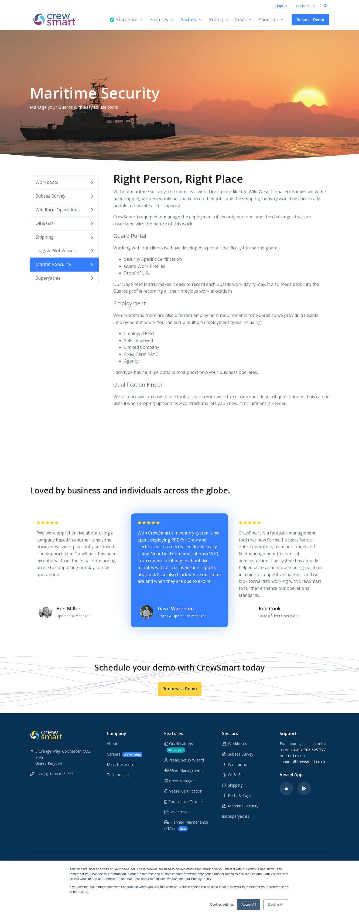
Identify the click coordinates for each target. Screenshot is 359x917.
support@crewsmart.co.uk (302, 761)
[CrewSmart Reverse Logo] (46, 734)
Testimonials (118, 774)
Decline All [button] (275, 904)
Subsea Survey (64, 196)
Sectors (188, 19)
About (112, 743)
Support (280, 5)
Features (159, 19)
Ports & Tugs (236, 795)
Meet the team (120, 764)
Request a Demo (179, 689)
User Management (183, 770)
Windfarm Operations (64, 210)
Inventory (175, 811)
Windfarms (234, 764)
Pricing (218, 19)
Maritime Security (64, 264)
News (240, 19)
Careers (124, 754)
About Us (268, 19)
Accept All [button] (249, 904)
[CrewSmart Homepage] (57, 19)
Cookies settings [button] (222, 904)
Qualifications (178, 747)
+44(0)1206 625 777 (308, 749)
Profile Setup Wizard (184, 760)
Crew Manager (179, 780)
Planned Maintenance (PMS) (186, 825)
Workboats (64, 182)
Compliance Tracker (183, 801)
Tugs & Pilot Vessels (64, 250)
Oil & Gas (64, 223)
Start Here (123, 19)
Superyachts (64, 278)
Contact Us (305, 5)
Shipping (64, 237)
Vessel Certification (183, 791)
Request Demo (310, 19)
